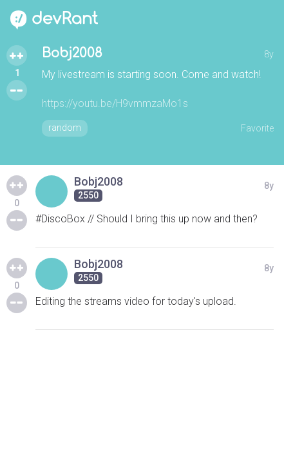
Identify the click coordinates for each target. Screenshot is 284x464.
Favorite (257, 128)
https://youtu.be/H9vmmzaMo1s (115, 103)
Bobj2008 (72, 53)
